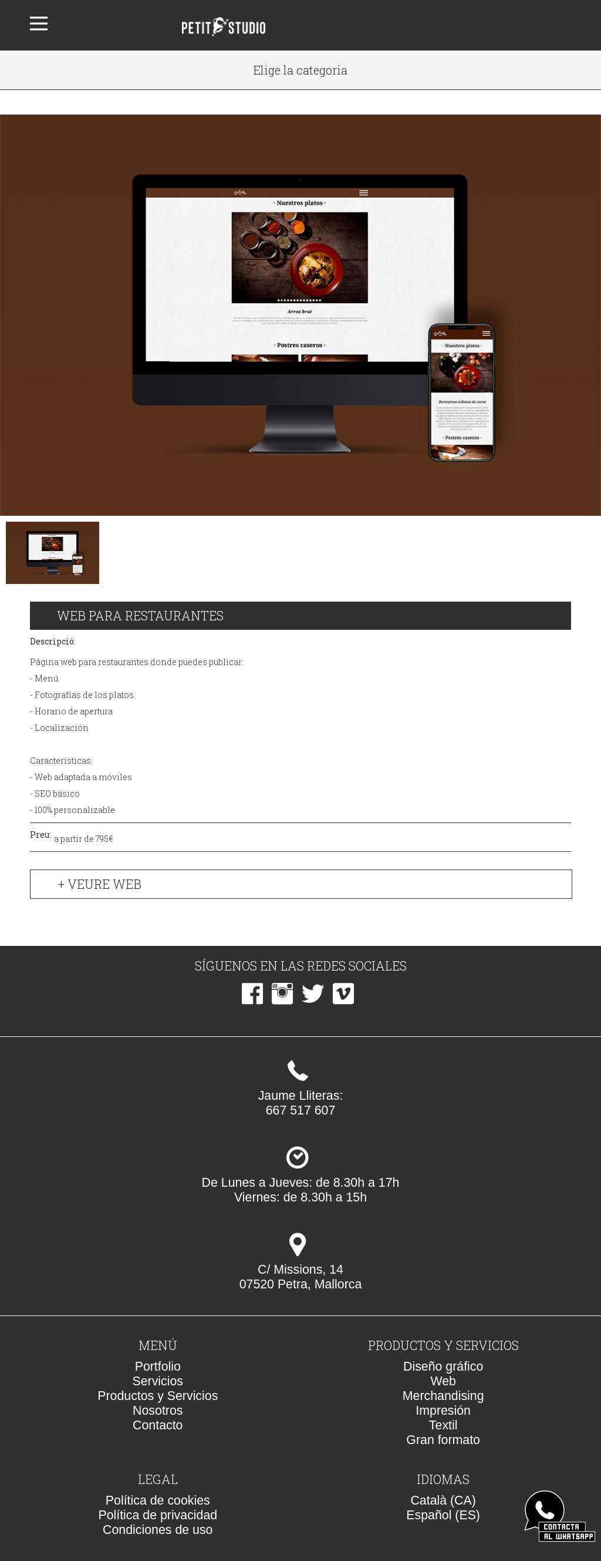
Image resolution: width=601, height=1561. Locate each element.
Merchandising (443, 1396)
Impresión (443, 1411)
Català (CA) (442, 1500)
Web (442, 1381)
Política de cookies (158, 1500)
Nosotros (158, 1411)
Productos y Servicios (157, 1396)
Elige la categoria (300, 70)
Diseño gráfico (443, 1366)
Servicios (158, 1381)
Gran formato (443, 1440)
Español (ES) (443, 1515)
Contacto (158, 1425)
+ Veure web (99, 884)
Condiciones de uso (157, 1530)
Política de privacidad (157, 1515)
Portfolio (158, 1366)
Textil (443, 1425)
